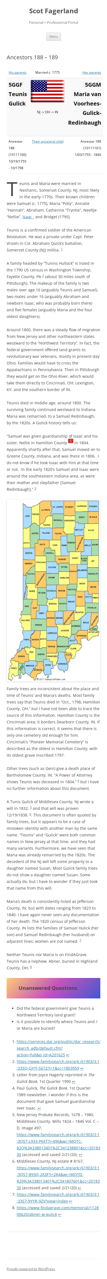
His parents (17, 72)
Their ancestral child (47, 141)
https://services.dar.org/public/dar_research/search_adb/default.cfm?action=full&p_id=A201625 (58, 1048)
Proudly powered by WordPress (31, 1269)
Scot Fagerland (53, 11)
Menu (53, 36)
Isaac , (28, 216)
